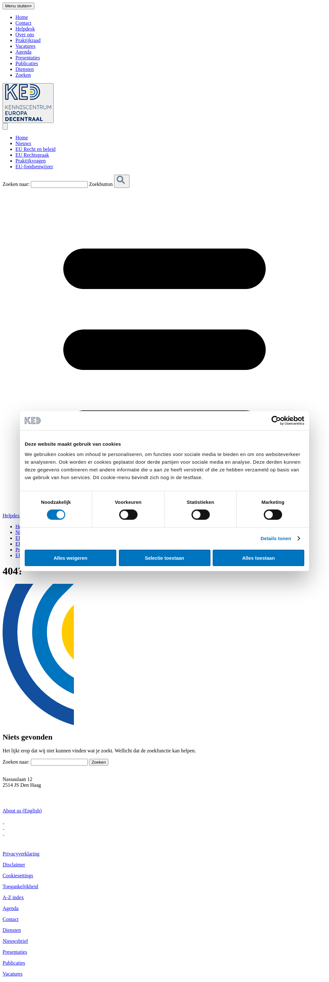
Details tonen (276, 538)
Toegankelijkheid (20, 886)
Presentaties (27, 57)
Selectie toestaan (164, 557)
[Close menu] (18, 6)
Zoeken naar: (16, 184)
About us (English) (22, 810)
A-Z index (13, 897)
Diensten (24, 69)
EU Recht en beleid (35, 149)
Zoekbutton (101, 184)
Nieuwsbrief (15, 941)
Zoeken (23, 75)
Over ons (24, 34)
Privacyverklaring (21, 853)
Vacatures (25, 46)
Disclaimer (14, 864)
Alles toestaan (258, 557)
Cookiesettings (18, 875)
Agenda (23, 52)
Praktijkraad (27, 40)
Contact (23, 23)
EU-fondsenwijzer (34, 166)
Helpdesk (25, 28)
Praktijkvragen (30, 160)
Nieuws (23, 143)
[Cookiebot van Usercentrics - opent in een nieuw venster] (276, 420)
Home (21, 17)
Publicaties (26, 63)
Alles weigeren (70, 557)
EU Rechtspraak (32, 155)
